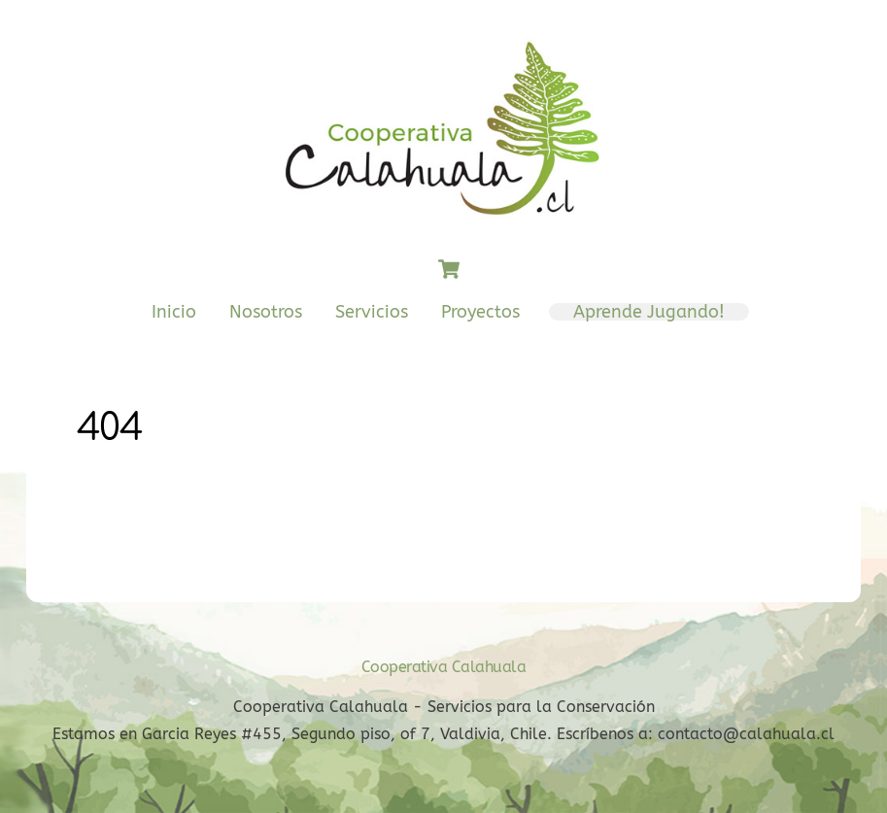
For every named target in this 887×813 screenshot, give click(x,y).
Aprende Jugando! (649, 313)
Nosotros (265, 313)
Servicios (371, 313)
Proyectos (480, 313)
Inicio (174, 313)
